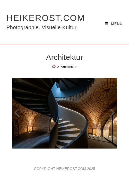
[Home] (54, 67)
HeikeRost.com (45, 22)
